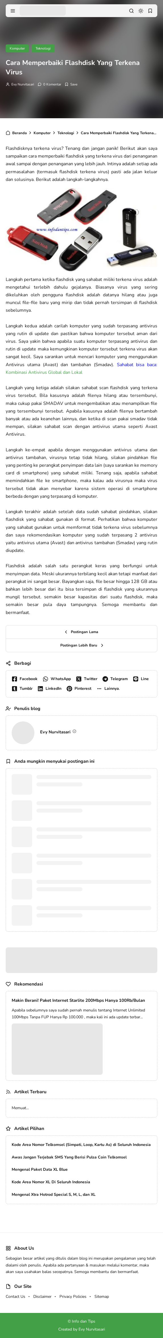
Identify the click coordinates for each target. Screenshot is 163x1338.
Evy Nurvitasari (22, 84)
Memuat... (20, 1108)
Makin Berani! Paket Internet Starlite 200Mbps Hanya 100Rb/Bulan (78, 1000)
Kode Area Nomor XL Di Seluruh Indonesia (51, 1182)
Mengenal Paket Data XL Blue (40, 1169)
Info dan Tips (83, 1321)
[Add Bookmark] (71, 84)
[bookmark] (150, 10)
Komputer (17, 48)
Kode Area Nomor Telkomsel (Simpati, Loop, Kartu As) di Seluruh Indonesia (81, 1144)
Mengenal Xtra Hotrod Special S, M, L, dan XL (54, 1194)
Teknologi (43, 48)
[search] (131, 10)
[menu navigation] (12, 10)
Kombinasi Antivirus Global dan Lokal (44, 372)
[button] (109, 689)
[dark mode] (140, 10)
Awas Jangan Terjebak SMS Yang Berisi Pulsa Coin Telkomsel (69, 1157)
